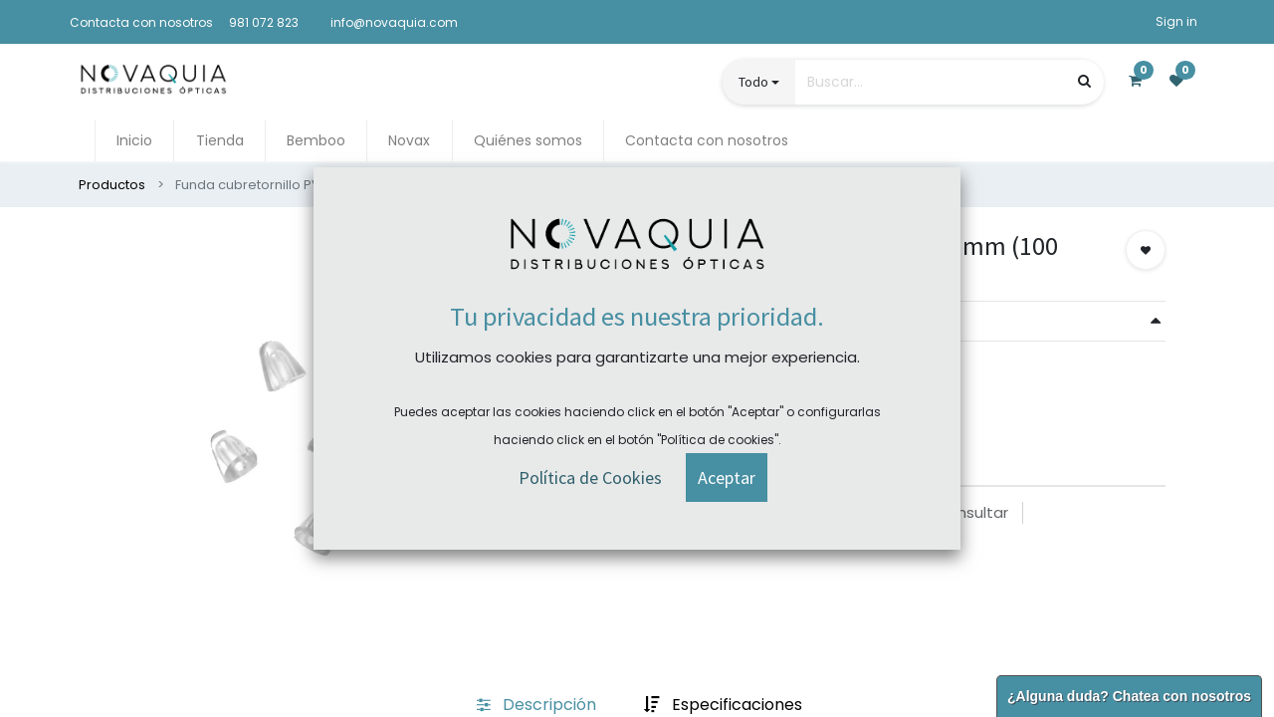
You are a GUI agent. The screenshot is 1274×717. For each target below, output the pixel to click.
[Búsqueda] (1084, 81)
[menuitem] (134, 140)
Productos (112, 184)
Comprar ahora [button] (716, 383)
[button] (1146, 250)
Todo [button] (753, 82)
